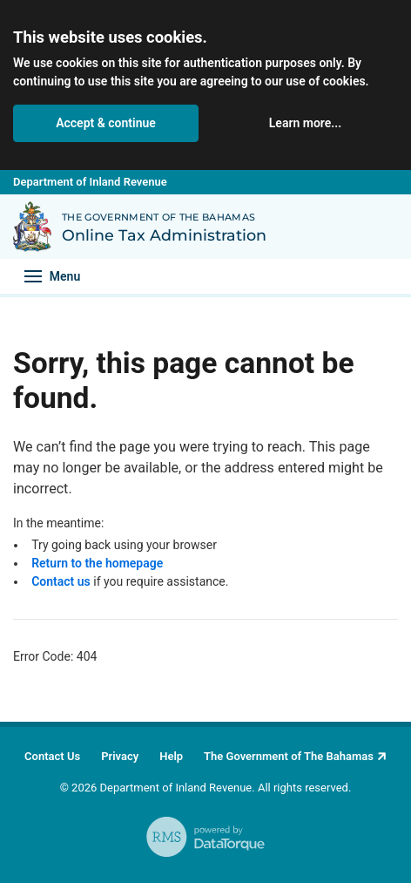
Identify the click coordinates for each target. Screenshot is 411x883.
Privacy (119, 756)
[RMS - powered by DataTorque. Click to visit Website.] (205, 837)
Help (171, 756)
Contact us (61, 581)
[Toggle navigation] (52, 276)
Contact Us (52, 756)
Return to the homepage (97, 563)
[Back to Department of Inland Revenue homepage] (32, 226)
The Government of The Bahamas (289, 756)
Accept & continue (106, 123)
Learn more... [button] (305, 123)
